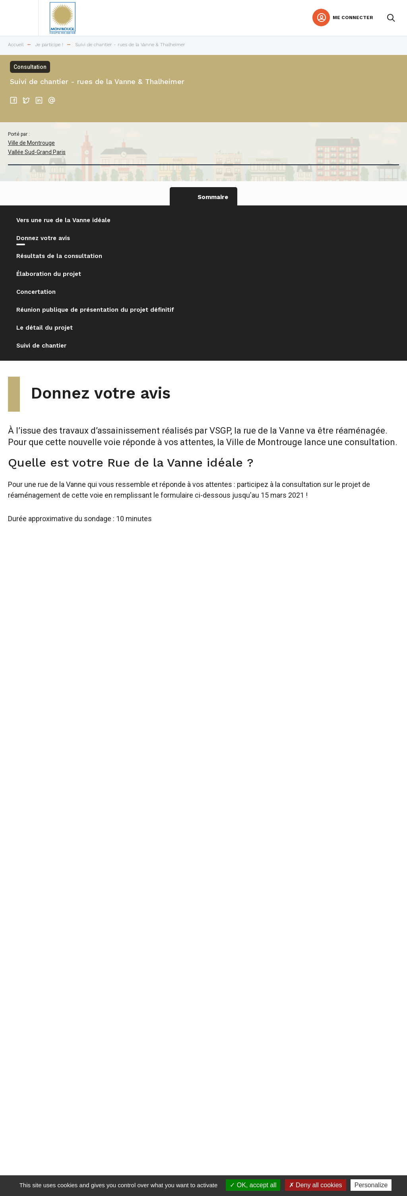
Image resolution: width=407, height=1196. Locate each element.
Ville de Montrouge (31, 143)
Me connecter (353, 17)
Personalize (371, 1185)
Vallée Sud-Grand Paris (37, 152)
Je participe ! (49, 44)
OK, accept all (253, 1185)
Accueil (15, 44)
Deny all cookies (315, 1185)
